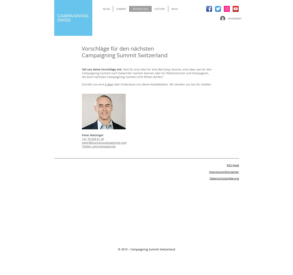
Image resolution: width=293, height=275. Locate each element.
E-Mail (109, 84)
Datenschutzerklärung (224, 178)
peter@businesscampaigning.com (104, 142)
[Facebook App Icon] (209, 9)
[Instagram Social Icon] (227, 9)
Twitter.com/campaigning (98, 146)
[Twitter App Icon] (218, 9)
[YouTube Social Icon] (236, 9)
